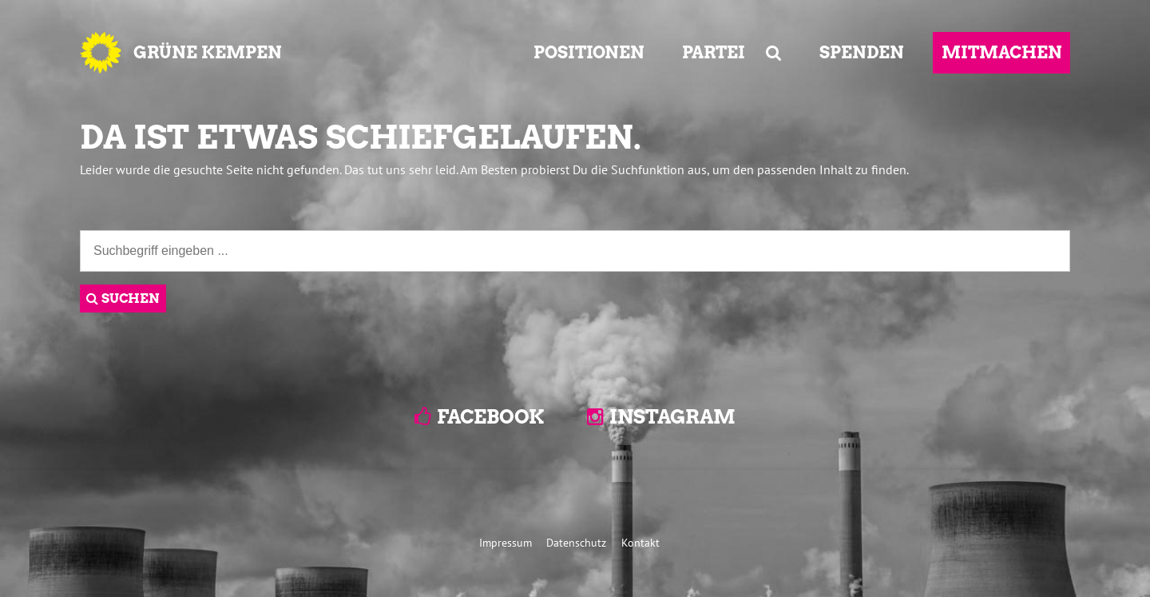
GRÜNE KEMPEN (207, 52)
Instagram (672, 416)
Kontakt (640, 542)
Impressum (505, 542)
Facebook (490, 416)
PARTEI (713, 52)
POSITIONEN (588, 52)
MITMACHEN (1002, 52)
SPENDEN (861, 52)
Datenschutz (576, 542)
